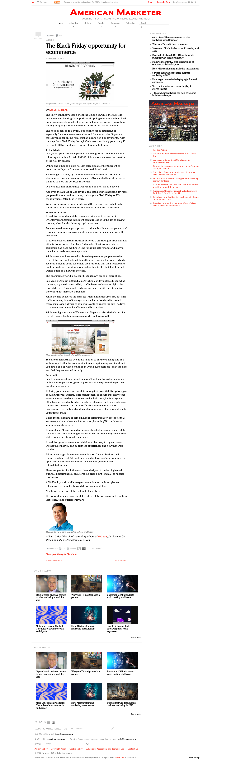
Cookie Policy (76, 749)
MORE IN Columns (42, 570)
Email (52, 36)
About (150, 2)
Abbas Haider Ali (58, 110)
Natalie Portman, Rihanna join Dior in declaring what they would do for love (175, 186)
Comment (38, 39)
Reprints (73, 548)
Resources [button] (115, 24)
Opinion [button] (87, 24)
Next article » (121, 561)
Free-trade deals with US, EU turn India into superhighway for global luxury (173, 56)
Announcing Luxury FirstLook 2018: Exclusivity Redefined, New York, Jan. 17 (175, 192)
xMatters (102, 536)
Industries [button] (73, 24)
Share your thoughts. (61, 554)
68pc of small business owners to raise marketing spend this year (171, 39)
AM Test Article (160, 150)
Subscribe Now (163, 2)
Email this (54, 548)
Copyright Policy (58, 749)
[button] (42, 2)
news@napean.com (56, 739)
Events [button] (101, 24)
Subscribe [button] (130, 23)
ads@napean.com (127, 739)
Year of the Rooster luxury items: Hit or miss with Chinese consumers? (174, 173)
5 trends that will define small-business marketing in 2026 (121, 704)
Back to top (136, 638)
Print (60, 36)
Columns (50, 40)
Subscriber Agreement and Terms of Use (105, 749)
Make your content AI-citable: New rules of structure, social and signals (173, 63)
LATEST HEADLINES (157, 33)
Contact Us (133, 749)
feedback (119, 758)
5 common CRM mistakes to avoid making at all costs (120, 596)
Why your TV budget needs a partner (170, 44)
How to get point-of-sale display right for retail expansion (118, 629)
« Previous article (54, 561)
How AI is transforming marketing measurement (175, 69)
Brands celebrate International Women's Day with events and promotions (174, 204)
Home (60, 23)
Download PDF (95, 548)
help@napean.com (64, 734)
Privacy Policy (41, 749)
